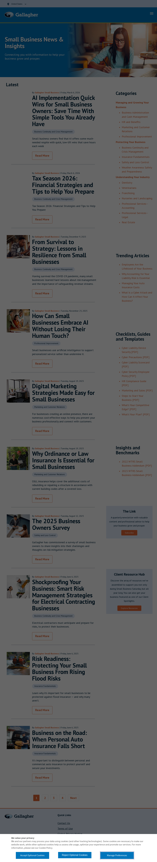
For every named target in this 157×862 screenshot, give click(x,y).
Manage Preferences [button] (117, 855)
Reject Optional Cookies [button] (75, 855)
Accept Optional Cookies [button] (32, 855)
